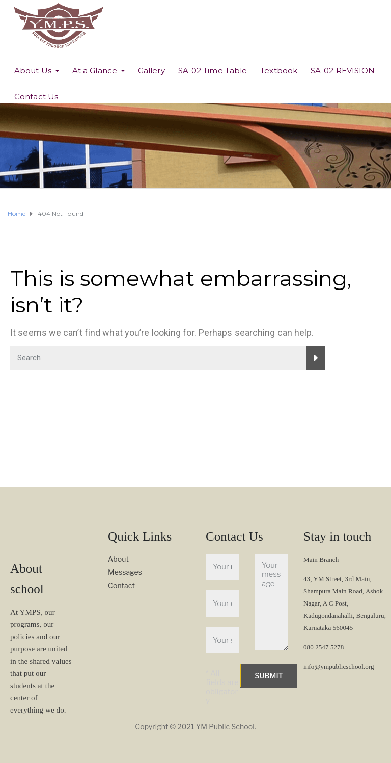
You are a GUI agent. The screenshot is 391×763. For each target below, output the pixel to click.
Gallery (151, 70)
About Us (32, 70)
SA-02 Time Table (212, 70)
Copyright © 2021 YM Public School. (195, 726)
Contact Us (36, 96)
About (118, 559)
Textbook (278, 70)
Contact (121, 585)
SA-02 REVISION (343, 70)
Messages (125, 572)
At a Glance (94, 70)
